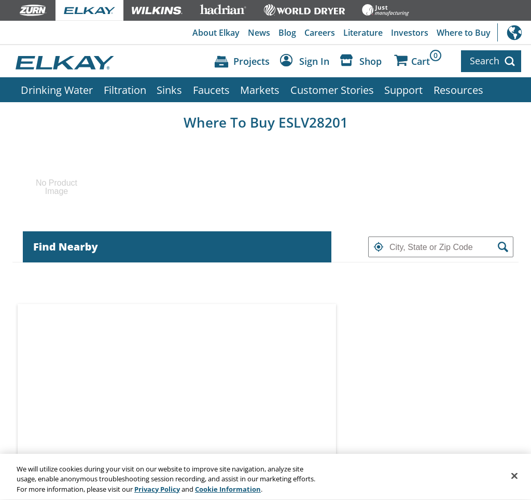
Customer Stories (332, 89)
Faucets (211, 89)
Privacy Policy (157, 493)
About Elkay (216, 32)
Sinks (169, 89)
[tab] (177, 246)
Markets (260, 89)
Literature (363, 32)
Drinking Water (57, 89)
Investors (409, 32)
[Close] (514, 478)
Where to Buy (464, 32)
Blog (287, 32)
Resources (458, 89)
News (259, 32)
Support (403, 89)
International (514, 32)
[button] (378, 247)
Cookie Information (228, 493)
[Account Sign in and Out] (307, 61)
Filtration (125, 89)
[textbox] (440, 247)
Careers (319, 32)
